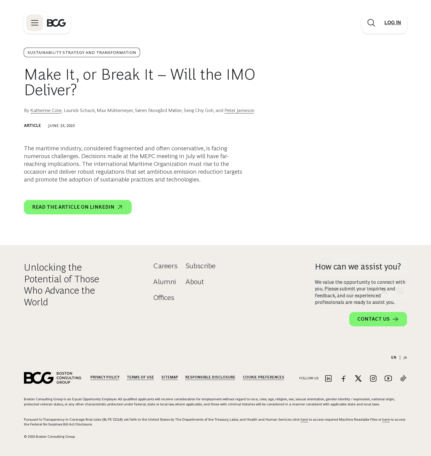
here (304, 419)
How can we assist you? (358, 266)
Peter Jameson (239, 110)
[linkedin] (400, 183)
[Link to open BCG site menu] (34, 22)
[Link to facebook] (343, 379)
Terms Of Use (140, 377)
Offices (163, 297)
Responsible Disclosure (210, 377)
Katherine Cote (46, 110)
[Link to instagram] (373, 379)
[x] (384, 183)
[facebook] (369, 183)
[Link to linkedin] (328, 379)
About (195, 282)
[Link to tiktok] (403, 379)
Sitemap (169, 377)
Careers (165, 266)
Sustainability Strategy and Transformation (82, 52)
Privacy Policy (104, 377)
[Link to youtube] (388, 379)
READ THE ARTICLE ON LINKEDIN (78, 207)
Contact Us (378, 319)
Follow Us (308, 378)
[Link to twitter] (358, 379)
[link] (353, 183)
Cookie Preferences (263, 377)
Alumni (164, 282)
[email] (338, 183)
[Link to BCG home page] (56, 22)
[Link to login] (392, 23)
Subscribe (201, 266)
